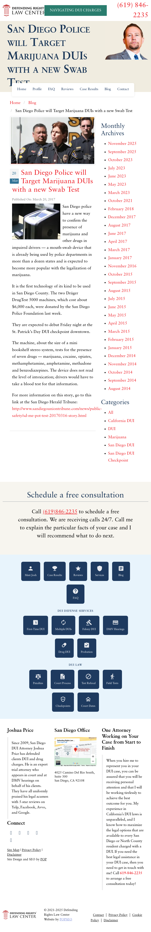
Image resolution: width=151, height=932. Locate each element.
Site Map (13, 850)
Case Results (89, 89)
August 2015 (119, 291)
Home (21, 89)
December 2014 (122, 356)
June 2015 (117, 307)
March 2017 (119, 250)
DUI (111, 429)
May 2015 (117, 315)
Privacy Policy (31, 850)
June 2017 (117, 234)
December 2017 (122, 217)
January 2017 (120, 258)
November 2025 (122, 144)
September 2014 (122, 381)
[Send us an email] (11, 840)
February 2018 (121, 209)
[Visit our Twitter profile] (20, 833)
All (110, 413)
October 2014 (120, 372)
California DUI (121, 421)
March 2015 (119, 332)
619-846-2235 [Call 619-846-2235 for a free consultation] (131, 873)
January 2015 (120, 348)
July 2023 (116, 168)
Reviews (67, 89)
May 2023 (117, 185)
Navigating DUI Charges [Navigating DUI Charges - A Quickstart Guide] (75, 10)
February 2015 (121, 340)
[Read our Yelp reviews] (37, 833)
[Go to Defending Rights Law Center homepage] (25, 10)
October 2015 (120, 275)
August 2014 (119, 389)
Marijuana (117, 437)
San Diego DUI (121, 445)
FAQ (51, 89)
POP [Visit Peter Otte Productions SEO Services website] (43, 859)
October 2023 (120, 160)
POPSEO (66, 919)
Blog (108, 89)
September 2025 (122, 152)
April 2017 (117, 242)
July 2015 (116, 299)
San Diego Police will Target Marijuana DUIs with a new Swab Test (52, 181)
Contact (123, 89)
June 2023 (117, 176)
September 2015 (122, 283)
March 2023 (119, 193)
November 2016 (122, 266)
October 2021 (120, 201)
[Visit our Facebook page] (11, 833)
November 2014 (122, 364)
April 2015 (117, 323)
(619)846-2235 (60, 512)
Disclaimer (14, 855)
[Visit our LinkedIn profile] (28, 833)
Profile (37, 89)
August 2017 (119, 225)
